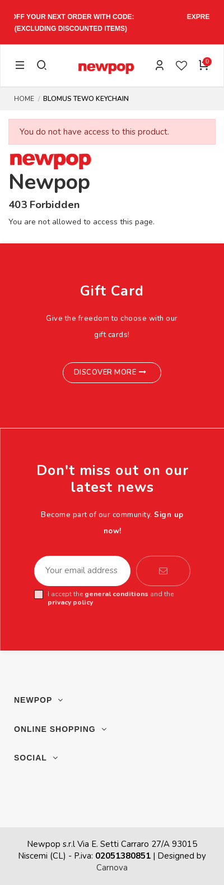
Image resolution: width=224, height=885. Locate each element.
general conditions (116, 593)
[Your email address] (82, 571)
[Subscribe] (163, 571)
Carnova (112, 867)
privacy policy (70, 602)
